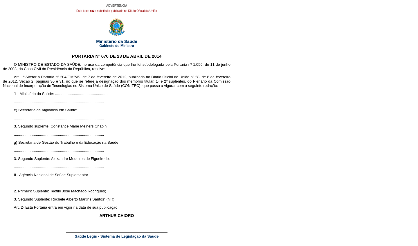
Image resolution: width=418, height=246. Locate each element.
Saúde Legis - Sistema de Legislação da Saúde (117, 236)
